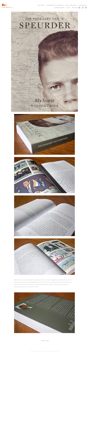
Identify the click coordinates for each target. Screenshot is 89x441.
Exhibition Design (59, 7)
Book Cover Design (70, 5)
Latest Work (40, 5)
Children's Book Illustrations (55, 5)
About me (74, 7)
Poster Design (82, 5)
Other (68, 7)
